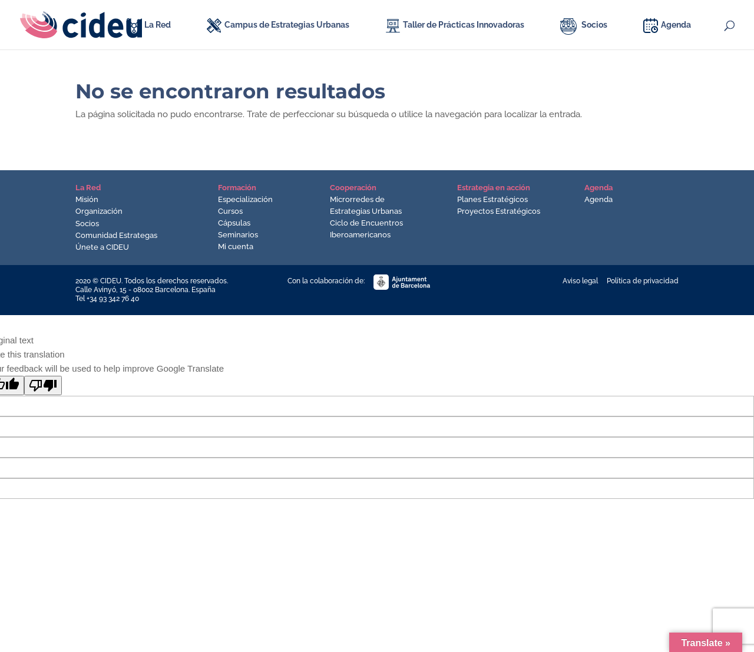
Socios (594, 25)
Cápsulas (234, 223)
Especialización (245, 199)
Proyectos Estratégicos (498, 211)
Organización (99, 211)
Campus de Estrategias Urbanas (286, 25)
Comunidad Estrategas (116, 235)
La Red (157, 25)
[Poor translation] (43, 385)
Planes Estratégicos (492, 199)
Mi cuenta (235, 246)
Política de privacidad (643, 281)
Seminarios (238, 234)
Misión (86, 199)
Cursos (230, 211)
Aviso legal (580, 281)
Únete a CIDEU (102, 247)
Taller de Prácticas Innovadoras (463, 25)
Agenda (676, 25)
